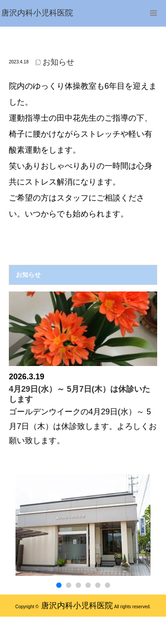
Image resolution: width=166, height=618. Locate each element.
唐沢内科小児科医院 (77, 605)
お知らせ (58, 62)
